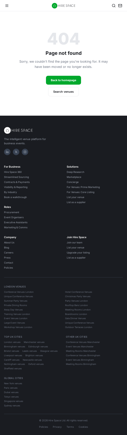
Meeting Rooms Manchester (81, 351)
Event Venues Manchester (80, 346)
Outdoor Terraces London (78, 327)
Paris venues (11, 387)
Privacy (57, 426)
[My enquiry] (120, 5)
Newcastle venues (32, 359)
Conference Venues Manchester (83, 342)
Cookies (83, 426)
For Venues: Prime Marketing (83, 187)
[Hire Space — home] (63, 5)
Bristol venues (11, 351)
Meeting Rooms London (78, 309)
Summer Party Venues (15, 300)
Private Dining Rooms (15, 305)
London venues (12, 342)
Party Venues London (76, 300)
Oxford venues (36, 364)
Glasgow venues (49, 351)
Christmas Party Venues (78, 296)
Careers (8, 252)
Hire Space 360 (13, 171)
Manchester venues (34, 342)
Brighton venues (34, 355)
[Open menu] (7, 5)
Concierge (73, 182)
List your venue (75, 197)
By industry (10, 192)
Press (7, 257)
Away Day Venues (13, 309)
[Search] (114, 5)
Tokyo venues (11, 396)
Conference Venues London (19, 292)
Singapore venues (13, 401)
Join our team (74, 242)
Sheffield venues (13, 368)
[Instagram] (25, 152)
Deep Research (75, 171)
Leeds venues (29, 351)
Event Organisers (14, 217)
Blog (6, 247)
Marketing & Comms (15, 227)
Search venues (63, 91)
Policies (8, 267)
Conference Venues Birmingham (83, 355)
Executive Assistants (15, 222)
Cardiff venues (12, 359)
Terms (70, 426)
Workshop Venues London (18, 327)
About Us (9, 242)
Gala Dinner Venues (75, 318)
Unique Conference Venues (18, 296)
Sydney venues (12, 405)
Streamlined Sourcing (16, 177)
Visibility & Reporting (15, 187)
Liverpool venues (13, 355)
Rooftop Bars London (76, 305)
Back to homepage (63, 80)
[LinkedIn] (7, 152)
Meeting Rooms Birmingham (81, 364)
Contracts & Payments (17, 182)
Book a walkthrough (15, 197)
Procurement (11, 212)
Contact (8, 262)
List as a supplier (76, 202)
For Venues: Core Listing (80, 192)
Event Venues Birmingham (80, 359)
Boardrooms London (76, 314)
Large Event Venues (14, 322)
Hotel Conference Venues (78, 292)
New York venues (13, 383)
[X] (16, 152)
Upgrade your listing (78, 252)
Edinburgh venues (38, 346)
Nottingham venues (14, 364)
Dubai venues (11, 392)
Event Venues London (15, 318)
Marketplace (74, 177)
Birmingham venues (14, 346)
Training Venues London (17, 314)
